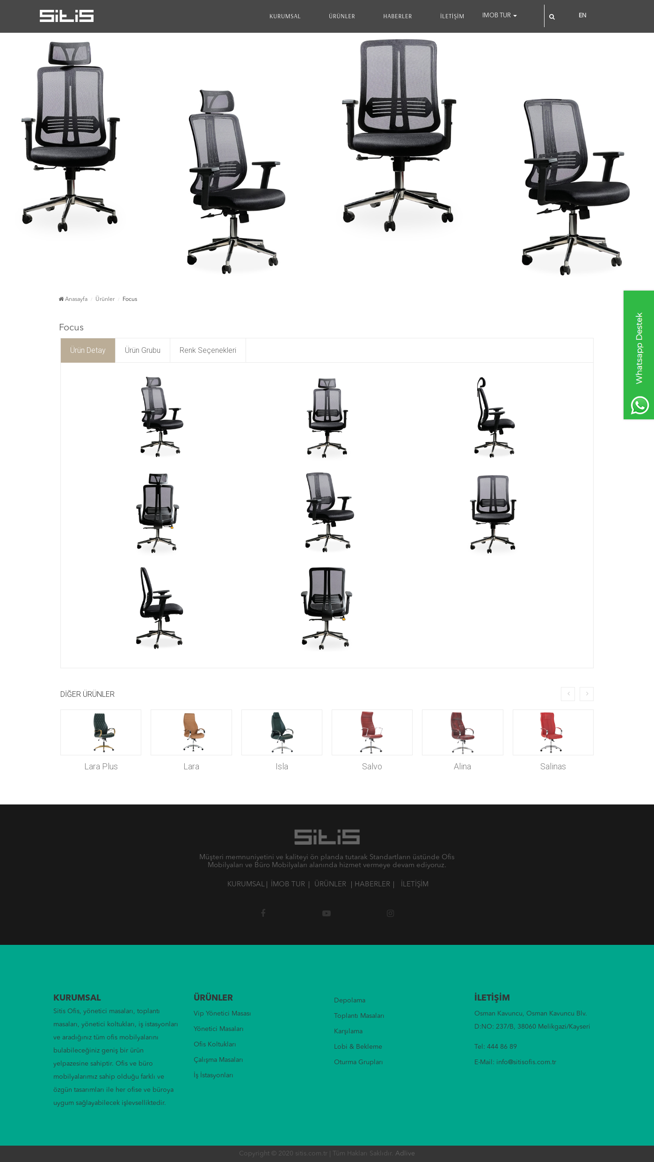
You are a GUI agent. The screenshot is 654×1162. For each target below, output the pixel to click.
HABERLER (397, 16)
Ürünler (105, 299)
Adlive (405, 1153)
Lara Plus (101, 766)
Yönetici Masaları (219, 1029)
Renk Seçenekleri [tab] (208, 350)
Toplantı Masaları (359, 1016)
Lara (191, 766)
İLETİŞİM (452, 16)
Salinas (553, 766)
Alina (462, 766)
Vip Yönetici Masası (222, 1013)
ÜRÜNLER (342, 16)
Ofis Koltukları (215, 1044)
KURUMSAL (285, 16)
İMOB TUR (288, 884)
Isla (282, 766)
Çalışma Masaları (218, 1060)
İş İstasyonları (213, 1075)
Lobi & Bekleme (358, 1047)
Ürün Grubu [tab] (142, 350)
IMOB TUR (499, 16)
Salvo (372, 766)
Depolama (349, 1000)
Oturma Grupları (358, 1062)
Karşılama (348, 1031)
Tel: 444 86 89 (495, 1047)
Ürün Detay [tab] (88, 350)
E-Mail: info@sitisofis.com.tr (515, 1062)
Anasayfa (72, 299)
